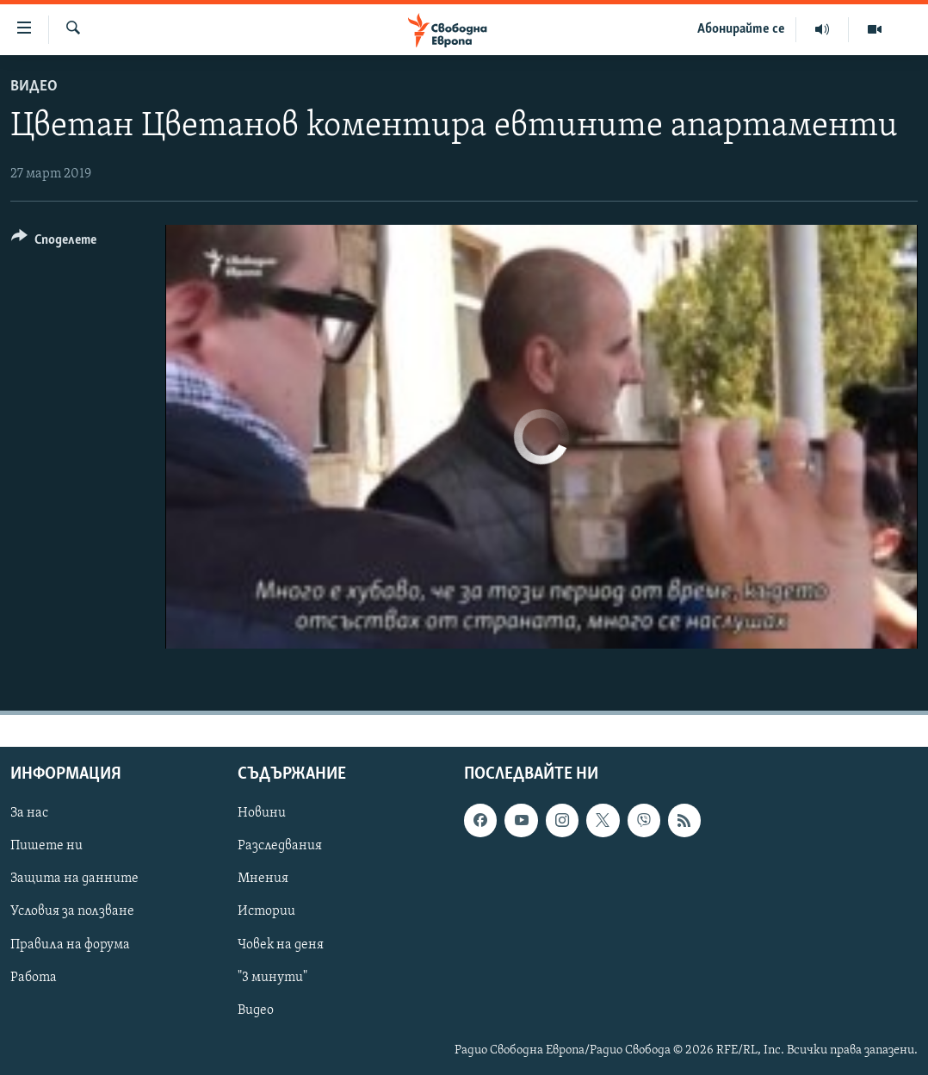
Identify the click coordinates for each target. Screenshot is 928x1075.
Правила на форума (70, 944)
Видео (34, 86)
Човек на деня (281, 944)
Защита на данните (74, 878)
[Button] (53, 242)
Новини (262, 813)
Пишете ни (46, 846)
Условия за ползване (72, 911)
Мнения (263, 878)
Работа (33, 977)
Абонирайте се (741, 29)
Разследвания (280, 846)
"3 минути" (272, 977)
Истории (266, 911)
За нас (29, 813)
